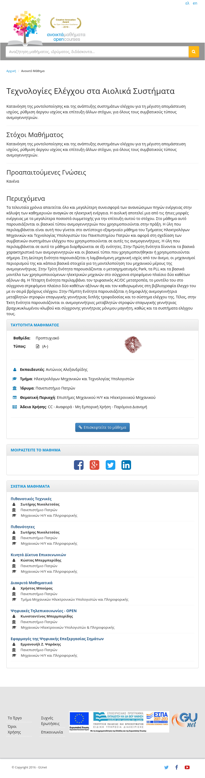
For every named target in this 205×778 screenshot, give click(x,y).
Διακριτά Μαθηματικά (32, 582)
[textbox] (97, 51)
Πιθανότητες (23, 526)
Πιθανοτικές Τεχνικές (31, 498)
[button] (193, 51)
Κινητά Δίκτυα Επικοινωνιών (38, 554)
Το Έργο (15, 717)
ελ (187, 3)
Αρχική (11, 71)
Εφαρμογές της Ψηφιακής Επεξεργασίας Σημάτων (57, 638)
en (195, 3)
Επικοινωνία (52, 732)
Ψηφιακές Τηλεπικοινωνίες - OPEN (44, 610)
